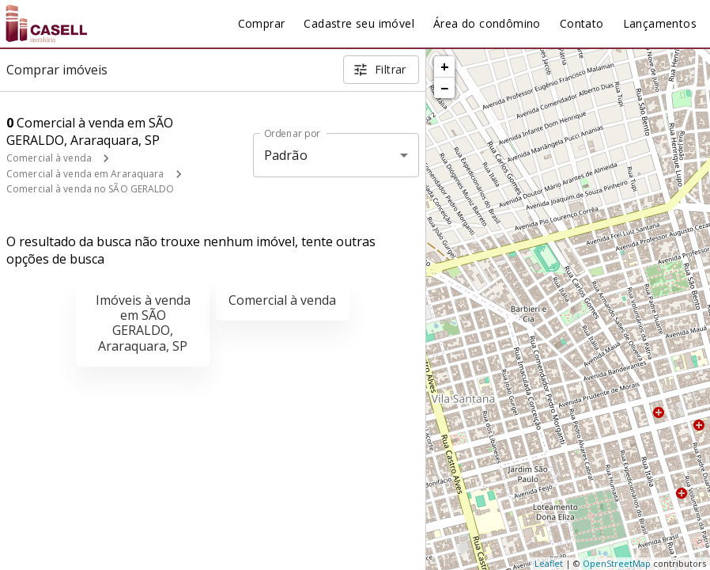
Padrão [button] (286, 155)
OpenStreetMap (617, 563)
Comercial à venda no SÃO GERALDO (90, 189)
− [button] (444, 87)
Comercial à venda (49, 158)
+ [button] (444, 66)
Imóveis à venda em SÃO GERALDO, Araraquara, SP (143, 323)
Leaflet (548, 563)
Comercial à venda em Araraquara (85, 173)
